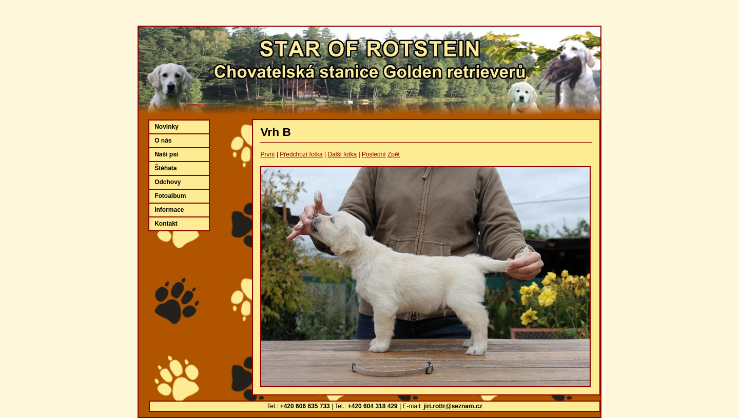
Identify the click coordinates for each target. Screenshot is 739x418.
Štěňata (165, 168)
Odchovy (167, 182)
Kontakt (166, 223)
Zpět (393, 154)
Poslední (374, 154)
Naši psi (166, 154)
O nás (162, 140)
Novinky (166, 126)
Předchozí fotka (301, 154)
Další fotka (342, 154)
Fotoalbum (170, 196)
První (267, 154)
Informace (169, 209)
